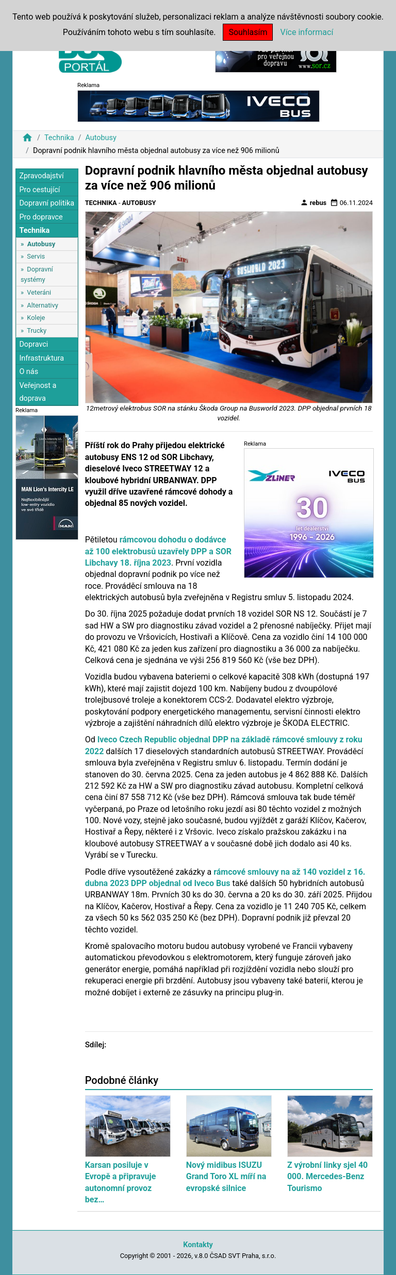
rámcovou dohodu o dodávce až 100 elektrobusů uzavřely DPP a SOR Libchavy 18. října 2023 (158, 551)
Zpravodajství (41, 176)
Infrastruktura (41, 358)
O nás (28, 371)
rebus (313, 202)
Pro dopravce (40, 217)
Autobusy (100, 137)
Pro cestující (39, 189)
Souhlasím (247, 32)
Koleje (36, 317)
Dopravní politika (46, 203)
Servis (36, 256)
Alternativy (42, 305)
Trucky (36, 330)
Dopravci (33, 344)
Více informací (306, 32)
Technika (59, 137)
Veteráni (39, 292)
